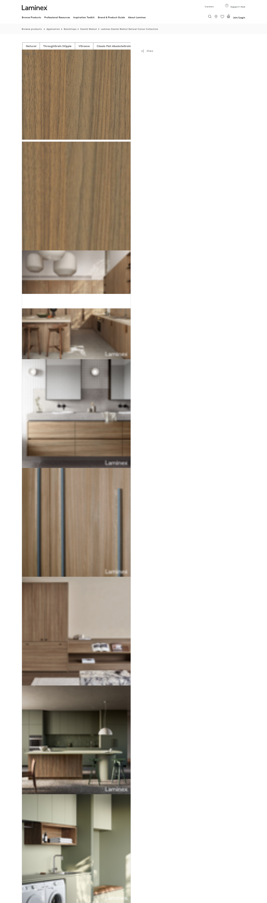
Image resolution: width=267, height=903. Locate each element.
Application (53, 29)
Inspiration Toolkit (84, 17)
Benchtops (70, 29)
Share (147, 51)
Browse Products (31, 17)
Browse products (32, 29)
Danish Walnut (88, 29)
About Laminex (137, 17)
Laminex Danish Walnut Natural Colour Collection (129, 29)
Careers (209, 6)
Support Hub (235, 6)
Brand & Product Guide (111, 17)
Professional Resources (57, 17)
